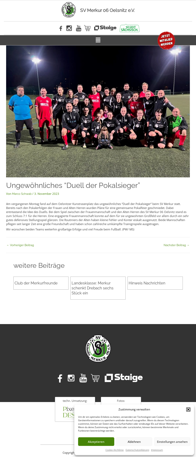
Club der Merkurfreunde (36, 283)
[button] (188, 409)
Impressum (157, 450)
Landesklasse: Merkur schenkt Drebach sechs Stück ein (93, 288)
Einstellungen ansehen (172, 442)
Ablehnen (134, 442)
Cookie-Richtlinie (114, 450)
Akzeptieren (96, 442)
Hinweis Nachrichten (147, 283)
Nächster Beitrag (176, 245)
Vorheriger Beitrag (20, 245)
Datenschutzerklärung (137, 450)
